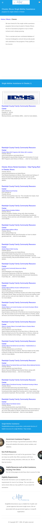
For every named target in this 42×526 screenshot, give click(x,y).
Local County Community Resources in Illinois (21, 270)
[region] (21, 63)
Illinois (8, 19)
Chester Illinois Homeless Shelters (21, 212)
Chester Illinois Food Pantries (21, 191)
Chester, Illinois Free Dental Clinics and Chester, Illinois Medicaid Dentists (21, 366)
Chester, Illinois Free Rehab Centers (21, 405)
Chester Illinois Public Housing (21, 251)
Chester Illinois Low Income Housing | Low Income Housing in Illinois (21, 308)
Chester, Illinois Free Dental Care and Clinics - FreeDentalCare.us (21, 347)
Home (3, 19)
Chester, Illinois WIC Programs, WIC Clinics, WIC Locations (21, 153)
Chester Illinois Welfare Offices (21, 230)
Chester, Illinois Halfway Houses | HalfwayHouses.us (21, 290)
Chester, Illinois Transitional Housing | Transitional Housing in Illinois (21, 386)
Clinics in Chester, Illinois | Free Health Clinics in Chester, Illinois (21, 328)
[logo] (21, 2)
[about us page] (39, 2)
